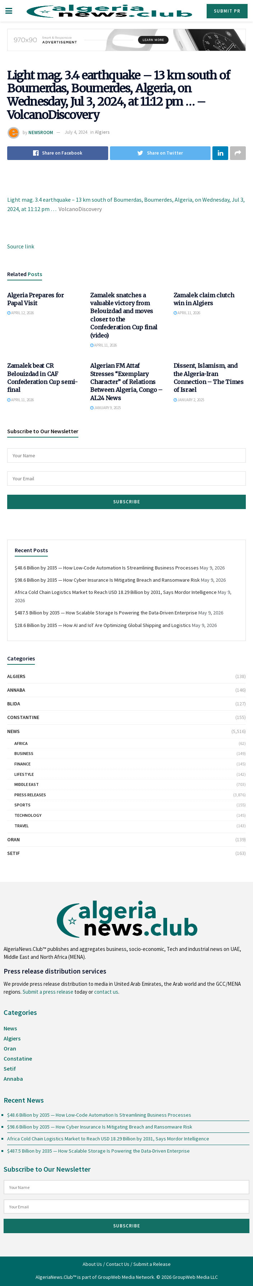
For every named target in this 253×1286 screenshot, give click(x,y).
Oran (13, 839)
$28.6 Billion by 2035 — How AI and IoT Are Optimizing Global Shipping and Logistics (103, 625)
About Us (92, 1264)
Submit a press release (48, 991)
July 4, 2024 (76, 132)
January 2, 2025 (189, 399)
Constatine (18, 1058)
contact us (106, 991)
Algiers (102, 132)
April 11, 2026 (103, 345)
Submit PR (227, 11)
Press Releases (30, 794)
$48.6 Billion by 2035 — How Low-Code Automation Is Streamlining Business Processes (107, 567)
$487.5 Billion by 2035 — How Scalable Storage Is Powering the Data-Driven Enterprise (106, 612)
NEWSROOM (40, 132)
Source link (20, 246)
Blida (13, 703)
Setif (13, 853)
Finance (22, 763)
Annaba (16, 690)
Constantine (23, 717)
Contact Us (117, 1264)
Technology (27, 815)
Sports (22, 804)
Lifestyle (24, 774)
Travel (21, 825)
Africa (21, 743)
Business (23, 753)
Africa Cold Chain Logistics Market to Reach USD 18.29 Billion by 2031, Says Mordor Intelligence (116, 592)
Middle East (26, 784)
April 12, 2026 (20, 312)
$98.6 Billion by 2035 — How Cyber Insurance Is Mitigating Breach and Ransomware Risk (107, 580)
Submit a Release (152, 1264)
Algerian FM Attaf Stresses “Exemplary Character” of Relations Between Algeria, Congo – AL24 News (126, 382)
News (13, 731)
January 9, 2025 (105, 407)
